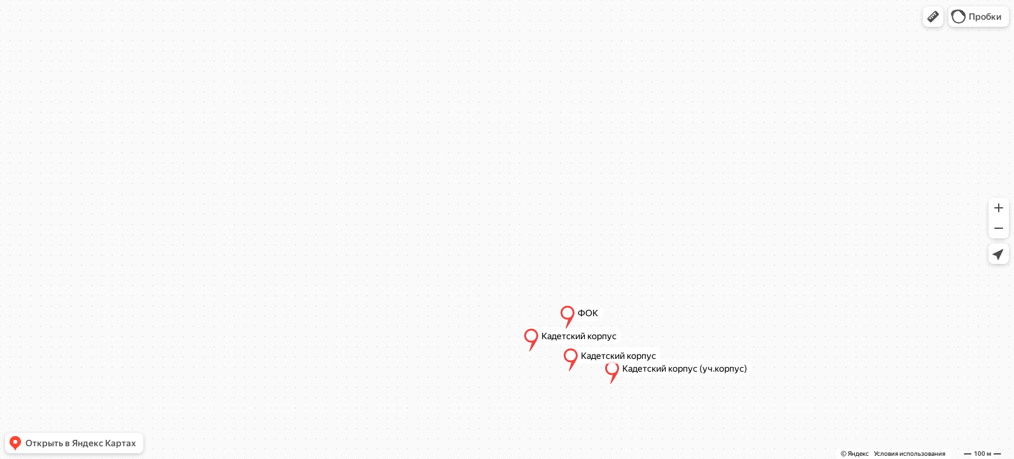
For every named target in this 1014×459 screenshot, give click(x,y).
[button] (933, 16)
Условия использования (909, 453)
